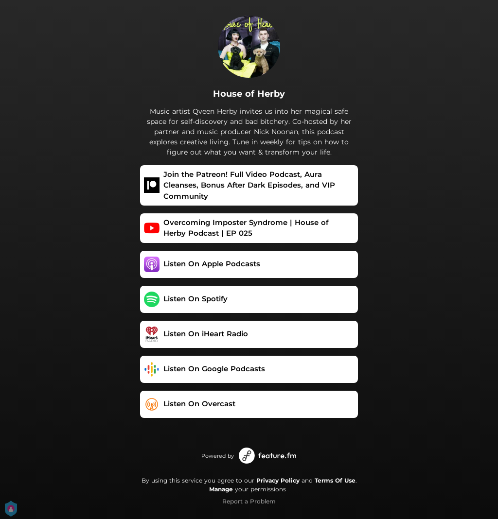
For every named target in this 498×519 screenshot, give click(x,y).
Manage (221, 489)
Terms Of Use (335, 480)
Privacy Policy (278, 480)
